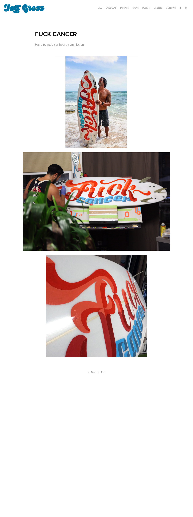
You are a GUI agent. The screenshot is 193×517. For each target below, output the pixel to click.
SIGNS (136, 7)
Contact (171, 7)
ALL (100, 7)
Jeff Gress (24, 7)
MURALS (124, 7)
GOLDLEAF (111, 7)
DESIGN (146, 7)
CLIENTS (158, 7)
